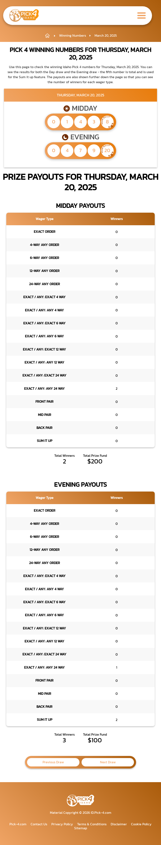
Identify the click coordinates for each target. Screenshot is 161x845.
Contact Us (39, 824)
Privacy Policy (62, 824)
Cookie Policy (141, 824)
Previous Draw (53, 762)
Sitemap (80, 828)
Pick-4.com (17, 824)
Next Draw (108, 762)
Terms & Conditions (91, 824)
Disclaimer (119, 824)
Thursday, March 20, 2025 (80, 95)
